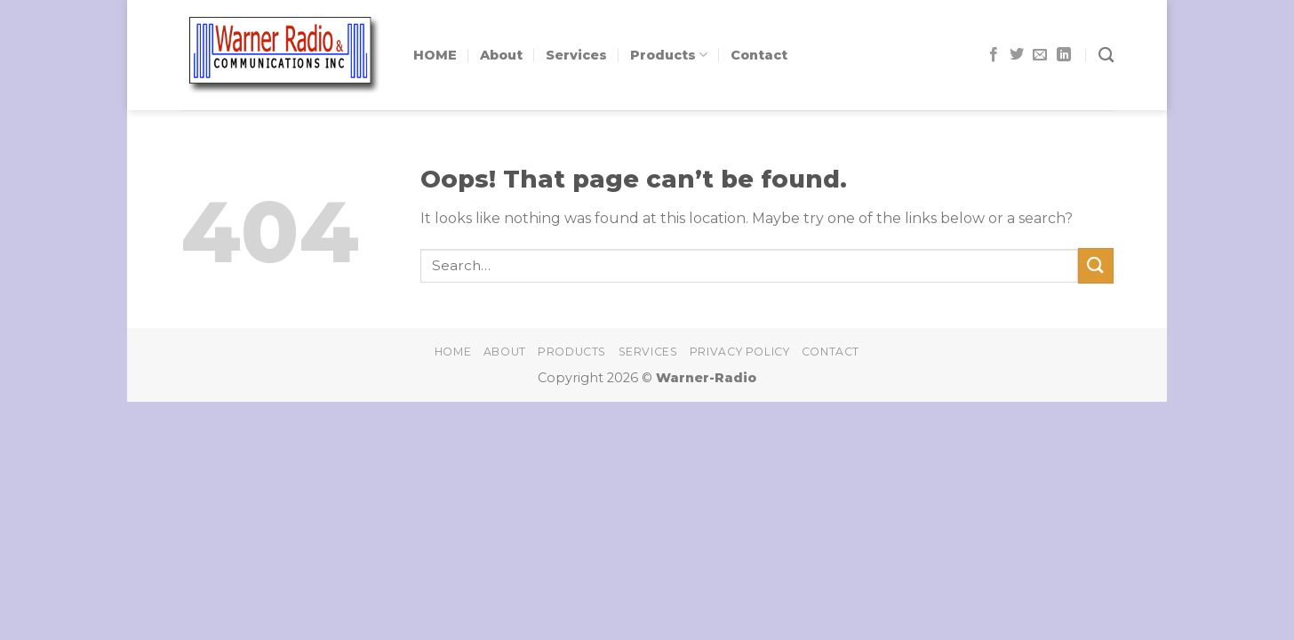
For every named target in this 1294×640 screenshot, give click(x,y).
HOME (435, 55)
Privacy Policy (740, 351)
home (453, 351)
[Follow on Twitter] (1017, 55)
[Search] (1106, 55)
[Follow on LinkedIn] (1064, 55)
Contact (759, 55)
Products (668, 54)
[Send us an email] (1040, 55)
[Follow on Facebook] (993, 55)
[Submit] (1096, 265)
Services (576, 55)
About (501, 55)
